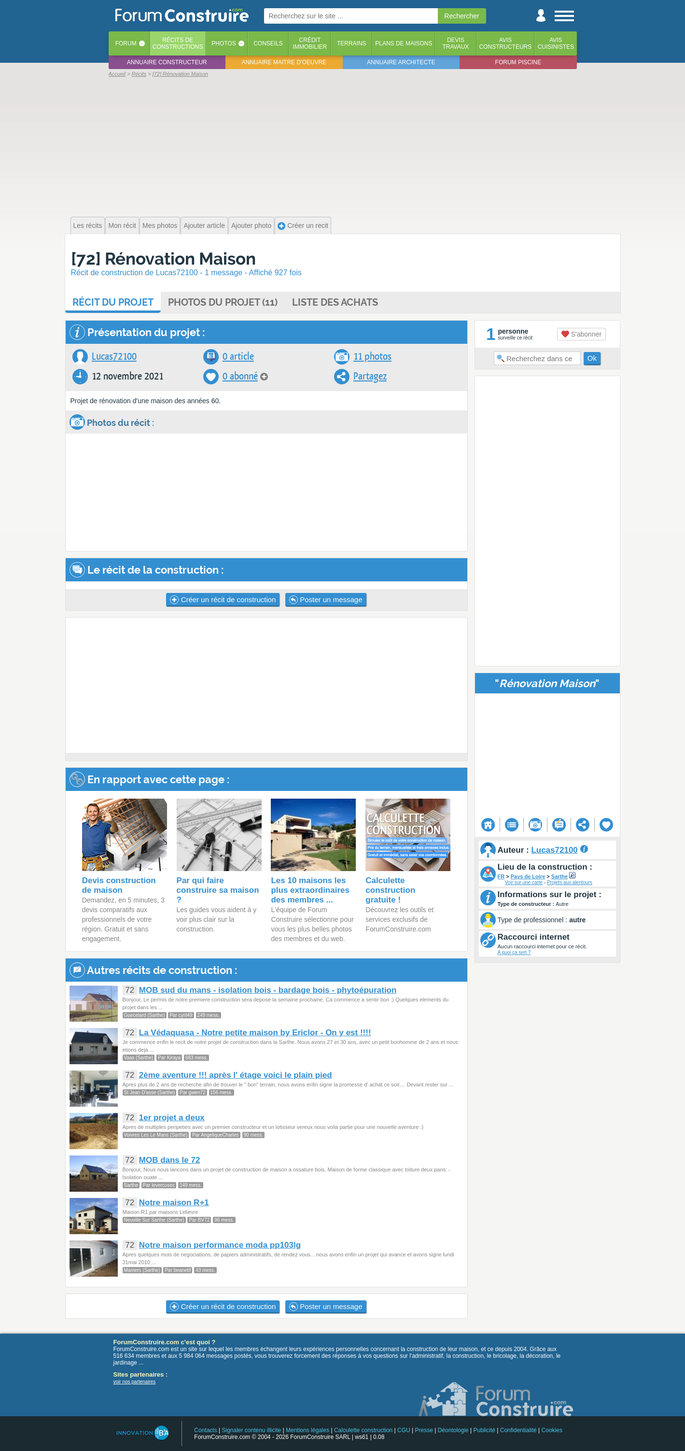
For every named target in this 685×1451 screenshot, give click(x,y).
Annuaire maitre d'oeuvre (283, 62)
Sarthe (559, 876)
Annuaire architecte (401, 62)
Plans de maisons (403, 43)
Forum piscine (518, 62)
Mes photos (159, 225)
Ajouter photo (251, 225)
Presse (424, 1430)
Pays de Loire (528, 876)
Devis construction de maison (119, 885)
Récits (178, 43)
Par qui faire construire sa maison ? (218, 890)
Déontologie (453, 1430)
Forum (126, 43)
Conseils (268, 43)
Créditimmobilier (310, 43)
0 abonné (240, 376)
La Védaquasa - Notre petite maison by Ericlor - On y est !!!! (255, 1032)
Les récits (87, 225)
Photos (223, 43)
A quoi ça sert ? (514, 952)
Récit (113, 302)
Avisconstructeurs (505, 43)
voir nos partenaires (134, 1381)
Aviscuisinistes (556, 43)
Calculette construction (363, 1430)
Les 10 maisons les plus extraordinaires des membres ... (310, 890)
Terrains (351, 43)
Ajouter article (204, 225)
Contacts (205, 1430)
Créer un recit (303, 226)
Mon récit (122, 225)
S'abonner (581, 334)
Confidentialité (518, 1430)
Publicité (484, 1430)
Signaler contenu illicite (251, 1430)
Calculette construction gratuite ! (390, 890)
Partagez (370, 376)
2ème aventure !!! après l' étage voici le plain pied (235, 1075)
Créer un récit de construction (223, 599)
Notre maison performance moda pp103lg (220, 1245)
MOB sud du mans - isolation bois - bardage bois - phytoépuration (268, 990)
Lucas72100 (114, 357)
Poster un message (325, 599)
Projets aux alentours (569, 882)
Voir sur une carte (524, 882)
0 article (238, 357)
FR (501, 876)
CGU (403, 1430)
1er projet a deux (172, 1117)
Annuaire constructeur (167, 62)
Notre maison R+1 (174, 1202)
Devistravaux (455, 43)
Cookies (552, 1430)
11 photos (372, 357)
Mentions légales (307, 1430)
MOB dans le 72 (169, 1160)
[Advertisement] (343, 145)
